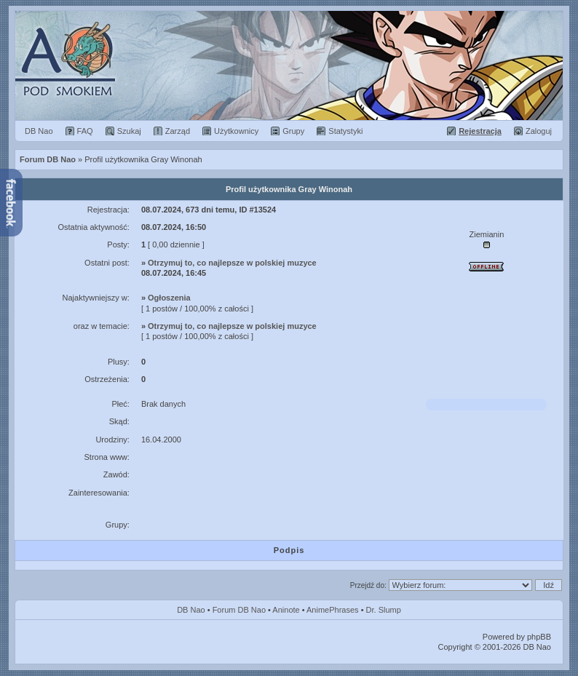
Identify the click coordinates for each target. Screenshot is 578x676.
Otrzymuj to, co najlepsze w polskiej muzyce (232, 262)
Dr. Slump (383, 609)
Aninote (285, 609)
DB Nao (191, 609)
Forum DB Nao (239, 609)
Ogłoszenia (169, 297)
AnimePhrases (332, 609)
